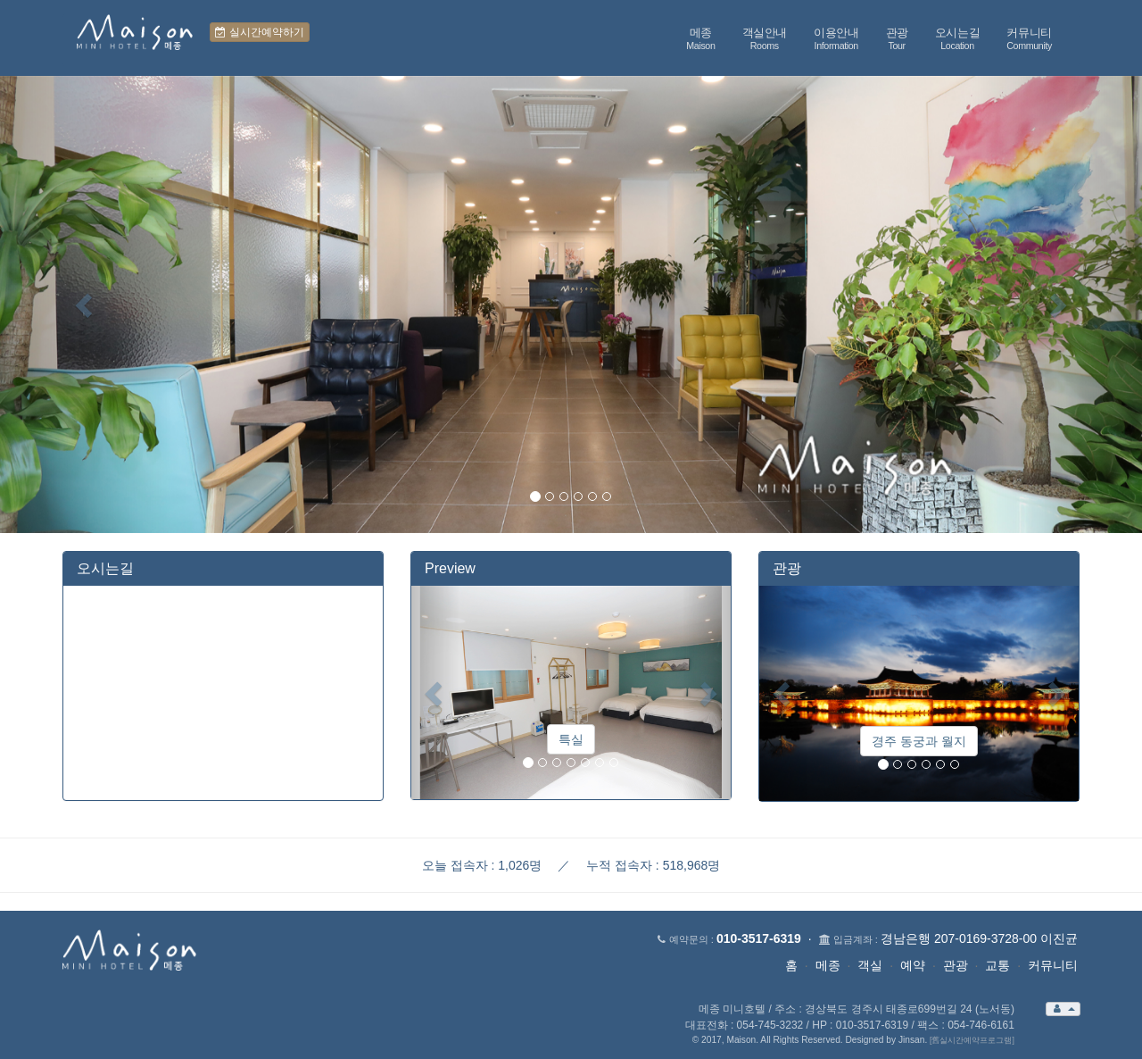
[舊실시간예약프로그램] (972, 1040)
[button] (85, 304)
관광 (787, 568)
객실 (869, 965)
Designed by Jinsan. (886, 1040)
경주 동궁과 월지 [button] (919, 741)
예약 (912, 965)
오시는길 (105, 568)
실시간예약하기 (259, 32)
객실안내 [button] (765, 39)
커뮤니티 (1053, 965)
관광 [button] (897, 39)
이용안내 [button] (836, 39)
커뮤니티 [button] (1029, 39)
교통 (997, 965)
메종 (827, 965)
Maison (741, 1040)
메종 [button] (700, 39)
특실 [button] (571, 739)
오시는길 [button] (958, 39)
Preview (450, 568)
